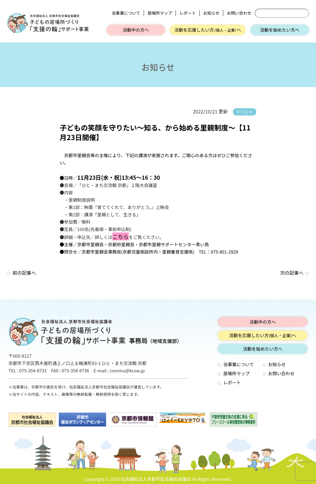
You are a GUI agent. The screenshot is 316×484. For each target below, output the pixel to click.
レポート (187, 13)
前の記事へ (24, 272)
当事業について (126, 13)
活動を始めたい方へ (279, 30)
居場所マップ (159, 13)
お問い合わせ (239, 13)
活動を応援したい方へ (207, 30)
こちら (120, 236)
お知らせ (211, 13)
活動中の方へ (136, 30)
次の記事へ (291, 272)
